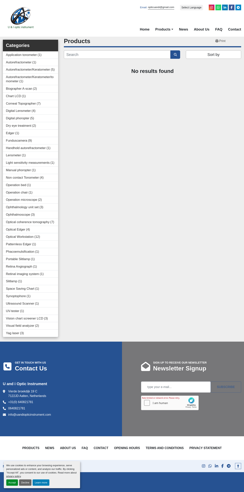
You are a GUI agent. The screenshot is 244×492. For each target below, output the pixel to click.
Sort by (213, 54)
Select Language (191, 7)
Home (144, 29)
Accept (12, 482)
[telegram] (238, 7)
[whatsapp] (218, 7)
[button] (164, 29)
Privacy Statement (205, 448)
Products (163, 29)
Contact (234, 29)
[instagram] (211, 7)
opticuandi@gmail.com (161, 7)
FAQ (218, 29)
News (183, 29)
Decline (25, 482)
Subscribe (226, 387)
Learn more (41, 482)
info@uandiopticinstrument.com (29, 414)
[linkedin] (225, 7)
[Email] (176, 387)
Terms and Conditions (165, 448)
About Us (201, 29)
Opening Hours (127, 448)
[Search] (117, 54)
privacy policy (13, 476)
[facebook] (231, 7)
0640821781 (16, 408)
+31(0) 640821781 (20, 402)
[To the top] (238, 466)
